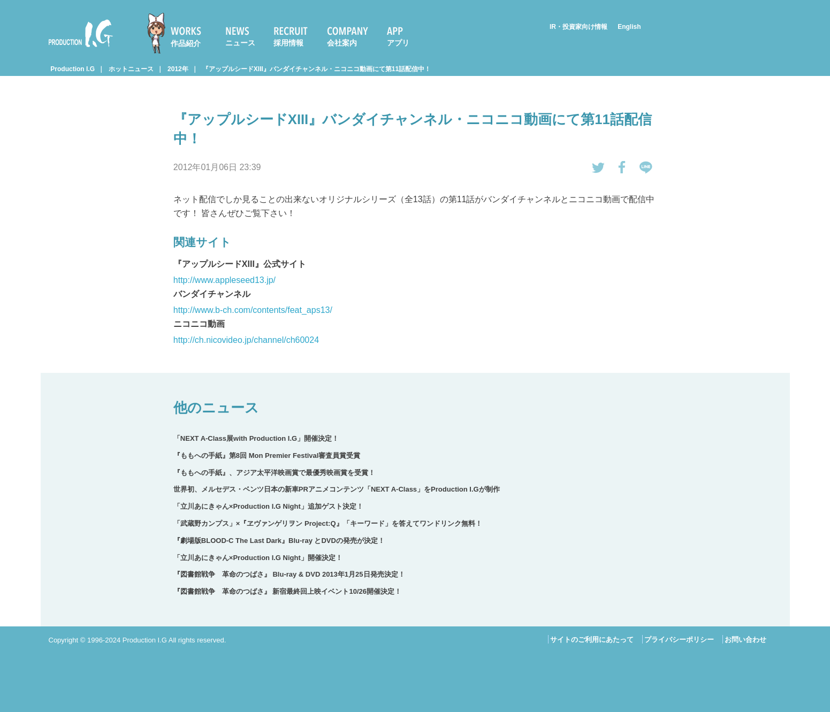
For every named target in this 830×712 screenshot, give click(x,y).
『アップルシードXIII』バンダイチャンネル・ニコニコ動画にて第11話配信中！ (316, 69)
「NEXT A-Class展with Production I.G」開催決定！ (256, 438)
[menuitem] (178, 33)
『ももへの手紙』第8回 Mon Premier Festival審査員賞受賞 (267, 455)
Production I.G (81, 33)
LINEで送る (645, 167)
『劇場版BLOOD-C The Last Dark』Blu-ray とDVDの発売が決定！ (279, 541)
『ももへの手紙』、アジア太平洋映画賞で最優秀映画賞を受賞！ (274, 473)
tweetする (598, 167)
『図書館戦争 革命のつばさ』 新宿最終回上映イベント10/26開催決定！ (287, 591)
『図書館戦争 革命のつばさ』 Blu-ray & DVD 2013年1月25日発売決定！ (289, 574)
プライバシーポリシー (679, 640)
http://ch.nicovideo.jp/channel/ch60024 (246, 339)
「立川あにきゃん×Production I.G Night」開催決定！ (257, 558)
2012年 (177, 69)
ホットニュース (131, 69)
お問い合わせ (745, 640)
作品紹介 (186, 43)
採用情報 (288, 43)
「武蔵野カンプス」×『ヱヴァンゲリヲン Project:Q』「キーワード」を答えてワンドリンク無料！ (327, 523)
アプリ (398, 43)
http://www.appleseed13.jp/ (224, 280)
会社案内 (342, 43)
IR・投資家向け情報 (578, 26)
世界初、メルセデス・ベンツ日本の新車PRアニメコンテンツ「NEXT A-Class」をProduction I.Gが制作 (336, 489)
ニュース (240, 43)
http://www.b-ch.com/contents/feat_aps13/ (252, 310)
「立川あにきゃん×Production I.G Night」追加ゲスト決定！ (268, 506)
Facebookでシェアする (622, 167)
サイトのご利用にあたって (592, 640)
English (629, 26)
